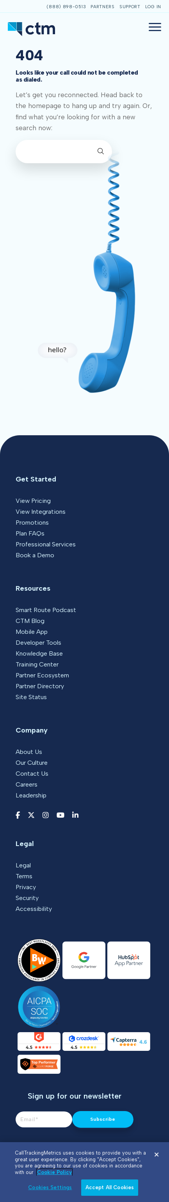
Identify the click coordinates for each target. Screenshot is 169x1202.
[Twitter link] (31, 815)
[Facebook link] (18, 815)
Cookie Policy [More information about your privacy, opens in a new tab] (54, 1172)
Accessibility (34, 908)
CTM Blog (30, 621)
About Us (29, 751)
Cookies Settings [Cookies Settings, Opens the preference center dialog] (50, 1187)
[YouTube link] (60, 815)
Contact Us (32, 773)
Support (130, 6)
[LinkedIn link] (75, 815)
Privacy (26, 887)
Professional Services (46, 544)
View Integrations (41, 511)
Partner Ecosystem (42, 675)
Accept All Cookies (109, 1187)
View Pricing (33, 500)
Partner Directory (40, 686)
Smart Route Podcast (46, 610)
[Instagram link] (46, 815)
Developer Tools (38, 642)
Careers (26, 784)
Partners (103, 6)
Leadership (31, 795)
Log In (153, 6)
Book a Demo (35, 555)
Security (27, 898)
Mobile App (32, 631)
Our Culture (32, 762)
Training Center (37, 664)
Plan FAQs (30, 533)
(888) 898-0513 (66, 6)
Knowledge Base (39, 653)
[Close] (156, 1154)
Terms (24, 876)
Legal (23, 865)
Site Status (31, 697)
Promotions (32, 522)
